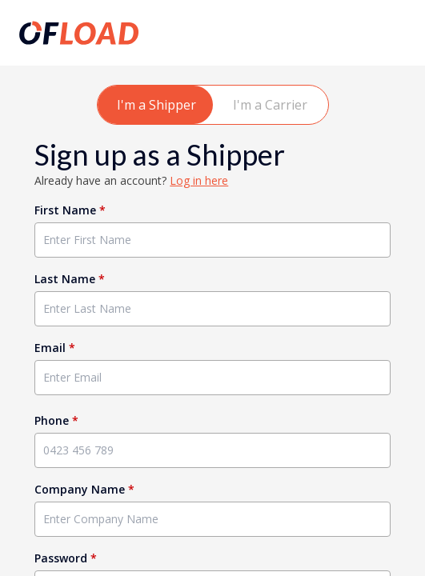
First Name (70, 210)
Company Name (84, 489)
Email (54, 347)
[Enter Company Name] (212, 519)
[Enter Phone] (212, 450)
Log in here (199, 180)
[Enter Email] (212, 377)
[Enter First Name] (212, 240)
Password (65, 558)
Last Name (69, 278)
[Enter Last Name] (212, 308)
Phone (56, 420)
